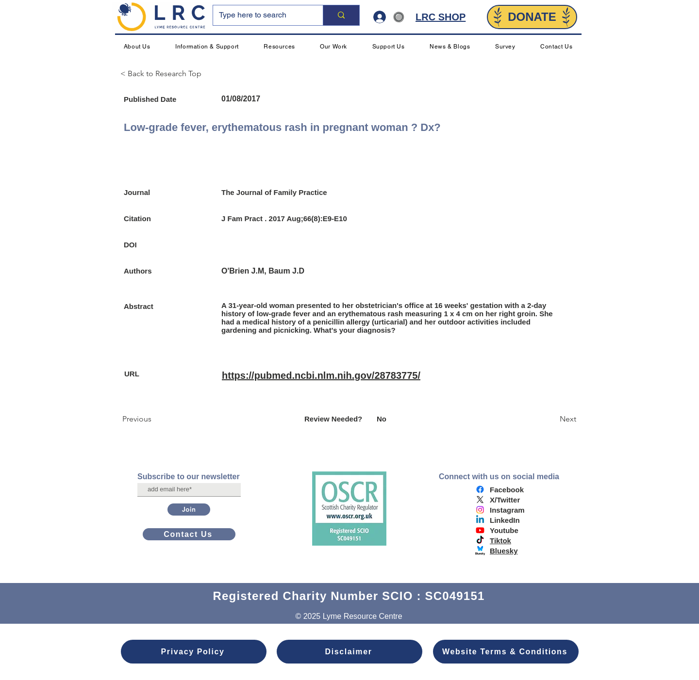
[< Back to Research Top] (165, 73)
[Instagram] (480, 510)
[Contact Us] (189, 534)
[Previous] (154, 419)
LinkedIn (505, 520)
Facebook (507, 490)
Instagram (507, 510)
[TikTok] (480, 540)
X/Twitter (505, 500)
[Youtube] (480, 530)
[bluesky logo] (480, 550)
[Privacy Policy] (193, 652)
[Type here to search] (260, 15)
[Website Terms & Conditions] (506, 652)
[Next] (552, 419)
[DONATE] (532, 17)
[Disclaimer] (349, 652)
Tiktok (500, 540)
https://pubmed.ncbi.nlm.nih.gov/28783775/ (321, 375)
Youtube (504, 530)
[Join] (188, 509)
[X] (480, 499)
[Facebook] (480, 489)
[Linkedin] (480, 520)
